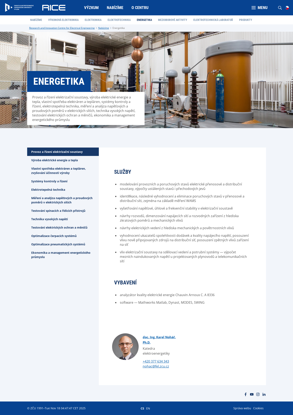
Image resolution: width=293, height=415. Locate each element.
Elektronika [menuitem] (93, 19)
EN (148, 408)
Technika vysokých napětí (49, 219)
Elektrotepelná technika (48, 190)
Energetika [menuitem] (144, 19)
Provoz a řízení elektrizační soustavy (57, 152)
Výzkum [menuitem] (91, 7)
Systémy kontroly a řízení (49, 181)
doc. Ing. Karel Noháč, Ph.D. (159, 339)
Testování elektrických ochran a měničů (59, 227)
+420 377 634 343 (156, 361)
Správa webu (242, 408)
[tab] (63, 152)
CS (142, 408)
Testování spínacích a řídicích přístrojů (58, 211)
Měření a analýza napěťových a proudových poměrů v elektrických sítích (61, 200)
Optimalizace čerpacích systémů (54, 236)
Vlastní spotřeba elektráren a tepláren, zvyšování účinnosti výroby (58, 171)
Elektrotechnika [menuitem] (119, 19)
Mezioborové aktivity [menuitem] (172, 19)
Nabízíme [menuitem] (115, 7)
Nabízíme (103, 28)
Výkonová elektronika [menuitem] (63, 19)
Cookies (258, 408)
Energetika (119, 28)
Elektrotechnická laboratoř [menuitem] (213, 19)
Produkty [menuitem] (245, 19)
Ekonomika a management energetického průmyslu (60, 255)
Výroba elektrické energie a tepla (54, 160)
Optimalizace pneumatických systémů (58, 244)
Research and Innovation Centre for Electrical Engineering (62, 28)
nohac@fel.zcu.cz (156, 366)
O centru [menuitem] (139, 7)
